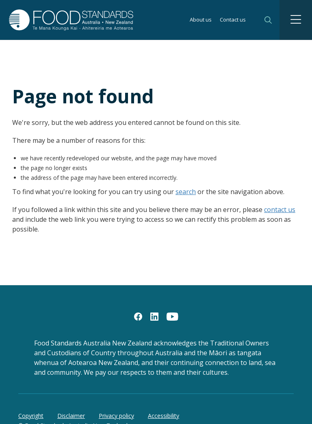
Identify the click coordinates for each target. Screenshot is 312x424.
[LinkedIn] (154, 316)
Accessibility (163, 416)
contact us (279, 209)
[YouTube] (172, 316)
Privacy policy (116, 416)
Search (268, 20)
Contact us (233, 20)
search (186, 191)
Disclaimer (71, 416)
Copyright (30, 416)
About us (201, 20)
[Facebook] (138, 316)
